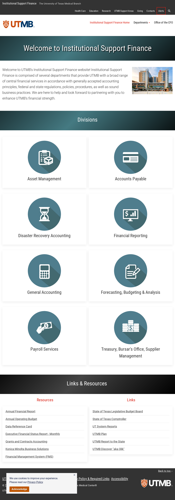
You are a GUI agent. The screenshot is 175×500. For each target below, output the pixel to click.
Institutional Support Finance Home (110, 22)
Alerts (161, 11)
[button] (74, 475)
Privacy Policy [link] (35, 482)
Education (93, 11)
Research (106, 11)
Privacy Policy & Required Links (89, 479)
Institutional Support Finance (19, 3)
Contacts (150, 11)
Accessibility (119, 479)
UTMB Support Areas (124, 11)
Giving (140, 11)
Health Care (80, 11)
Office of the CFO (163, 22)
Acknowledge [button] (19, 489)
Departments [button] (142, 22)
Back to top (165, 471)
